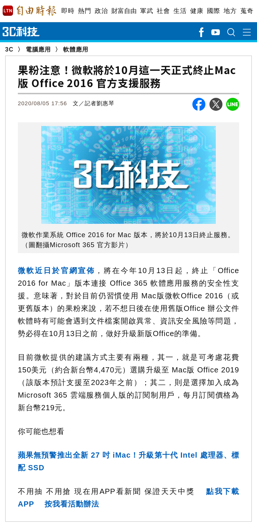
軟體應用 (75, 49)
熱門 (84, 10)
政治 (101, 10)
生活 (179, 10)
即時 (67, 10)
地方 (230, 10)
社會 (163, 10)
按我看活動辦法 (72, 504)
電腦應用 (38, 49)
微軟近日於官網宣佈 (56, 270)
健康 (196, 10)
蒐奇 (246, 10)
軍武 (146, 10)
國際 (213, 10)
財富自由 (123, 10)
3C (9, 49)
